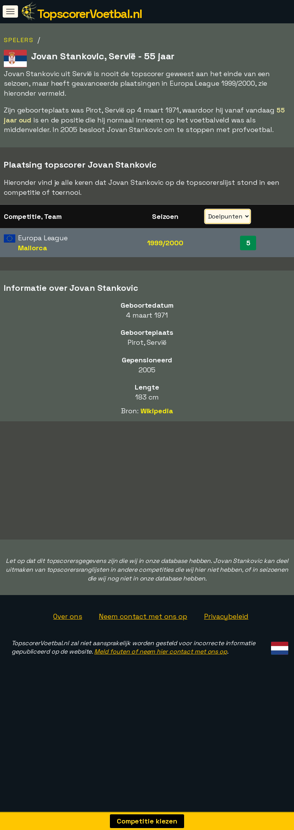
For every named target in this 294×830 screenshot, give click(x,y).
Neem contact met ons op (143, 642)
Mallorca (32, 247)
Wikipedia (156, 410)
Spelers (19, 40)
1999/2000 (165, 242)
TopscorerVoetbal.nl (89, 13)
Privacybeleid (226, 642)
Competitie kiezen (147, 821)
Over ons (67, 642)
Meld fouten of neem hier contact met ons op (160, 678)
